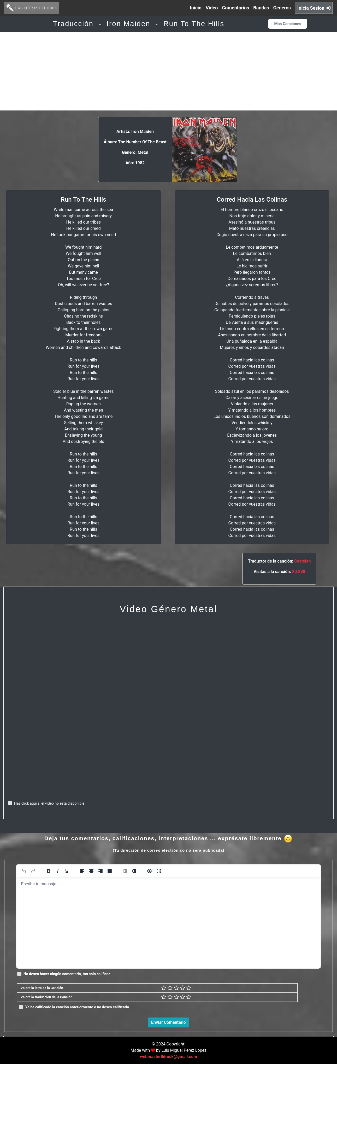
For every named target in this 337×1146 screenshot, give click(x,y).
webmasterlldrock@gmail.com (168, 1138)
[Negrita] (48, 871)
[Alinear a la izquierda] (82, 871)
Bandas (261, 7)
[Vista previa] (149, 871)
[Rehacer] (33, 871)
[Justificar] (109, 871)
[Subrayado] (66, 871)
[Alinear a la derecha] (100, 871)
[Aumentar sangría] (134, 871)
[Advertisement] (168, 71)
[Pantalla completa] (158, 871)
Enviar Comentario (168, 1022)
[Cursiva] (57, 871)
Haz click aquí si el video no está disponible (49, 803)
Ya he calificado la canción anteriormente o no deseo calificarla (77, 1007)
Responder (317, 1110)
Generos (282, 7)
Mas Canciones (287, 23)
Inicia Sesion (313, 8)
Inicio (196, 7)
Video (212, 7)
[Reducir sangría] (125, 871)
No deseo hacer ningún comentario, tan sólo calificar (66, 974)
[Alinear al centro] (91, 871)
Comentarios (235, 7)
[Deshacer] (24, 871)
